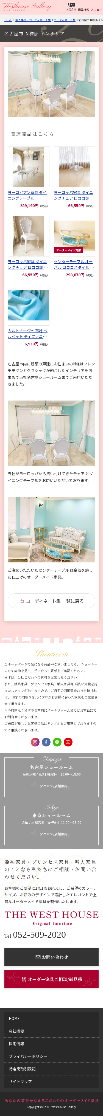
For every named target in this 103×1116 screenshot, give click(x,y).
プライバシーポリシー (28, 1056)
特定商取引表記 (22, 1069)
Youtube (68, 742)
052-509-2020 (35, 934)
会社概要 (16, 1031)
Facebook (46, 742)
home (14, 1018)
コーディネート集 (65, 20)
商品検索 (83, 9)
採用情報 (16, 1043)
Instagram (35, 742)
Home (8, 20)
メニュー (96, 9)
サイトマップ (20, 1081)
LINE (57, 742)
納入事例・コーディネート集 (33, 20)
